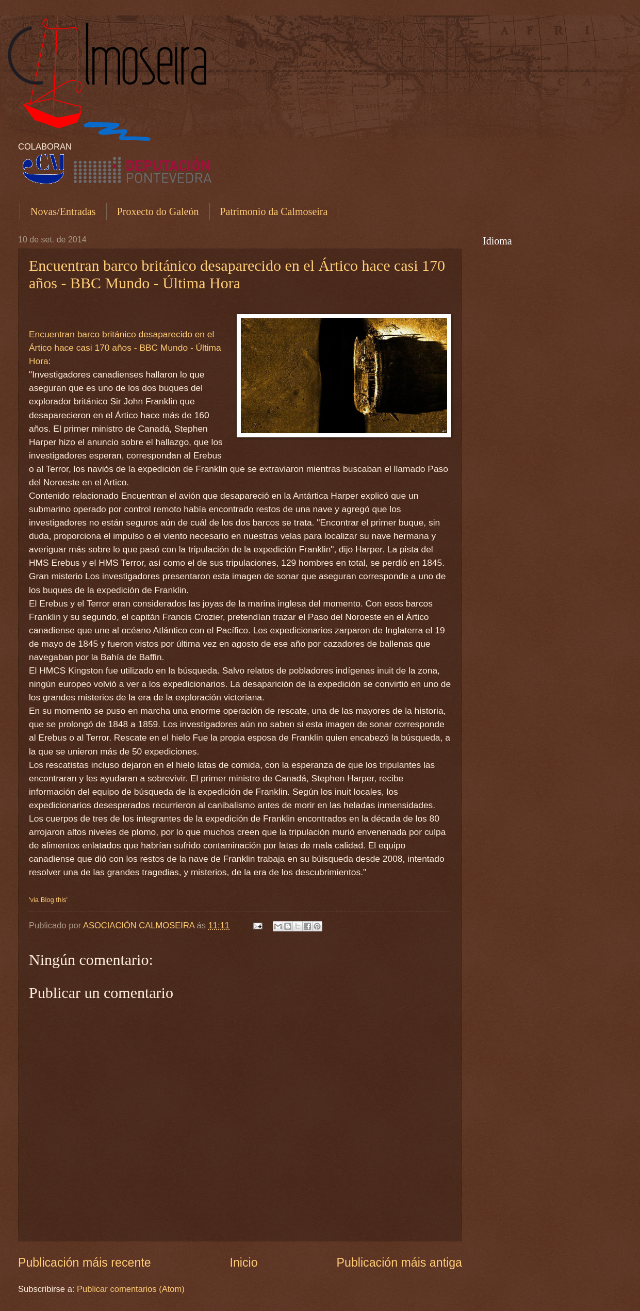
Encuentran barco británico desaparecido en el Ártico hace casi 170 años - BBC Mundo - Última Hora (237, 274)
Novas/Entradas (63, 211)
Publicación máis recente (84, 1262)
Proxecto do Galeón (158, 211)
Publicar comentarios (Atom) (131, 1289)
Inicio (244, 1262)
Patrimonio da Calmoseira (274, 211)
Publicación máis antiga (399, 1262)
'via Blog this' (48, 900)
